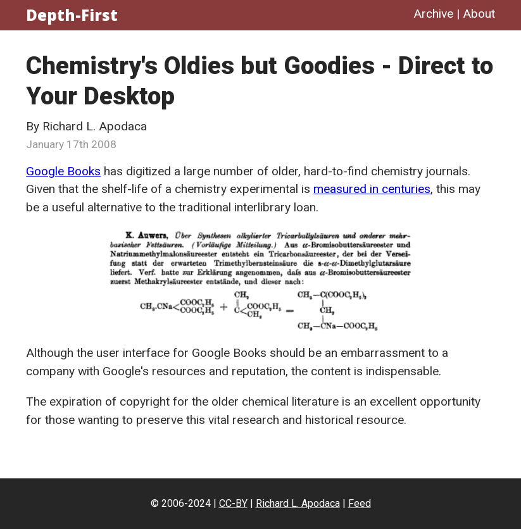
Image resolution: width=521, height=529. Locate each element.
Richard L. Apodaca (298, 503)
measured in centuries (371, 189)
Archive (433, 13)
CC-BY (233, 503)
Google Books (63, 171)
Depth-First (72, 14)
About (479, 13)
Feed (359, 503)
